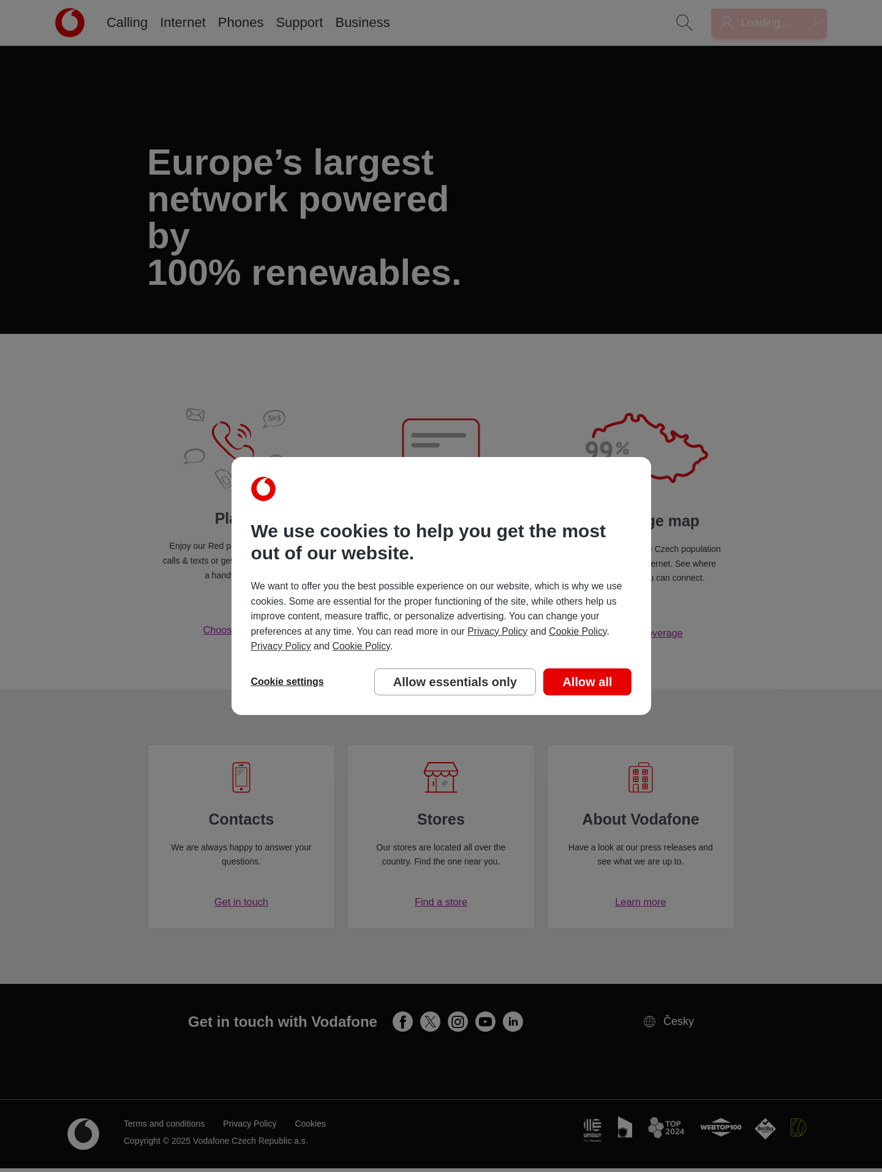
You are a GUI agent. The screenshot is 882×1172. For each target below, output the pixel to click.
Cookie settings (287, 681)
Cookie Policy (577, 631)
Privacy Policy (497, 631)
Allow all (587, 682)
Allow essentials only (455, 682)
